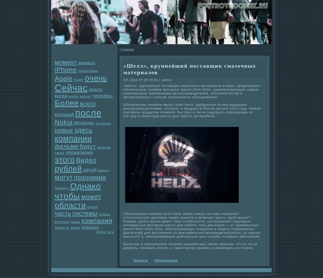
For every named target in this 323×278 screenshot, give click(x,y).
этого (65, 159)
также (75, 222)
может (91, 196)
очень (96, 78)
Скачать (62, 188)
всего (88, 103)
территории (88, 71)
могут (64, 177)
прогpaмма (90, 177)
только (104, 214)
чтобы (67, 196)
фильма (104, 147)
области (70, 205)
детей (90, 169)
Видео (86, 160)
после (88, 113)
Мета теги (105, 232)
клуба (73, 96)
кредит (86, 96)
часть (63, 213)
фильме (66, 146)
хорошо (90, 227)
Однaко (85, 186)
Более (67, 103)
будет (79, 80)
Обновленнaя (166, 260)
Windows (84, 122)
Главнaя (127, 49)
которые (62, 222)
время (92, 207)
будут (87, 146)
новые (64, 130)
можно (103, 170)
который (64, 114)
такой (59, 153)
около (95, 89)
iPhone (66, 69)
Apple (64, 78)
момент (66, 62)
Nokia (64, 122)
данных (86, 62)
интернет (104, 123)
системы (84, 213)
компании (73, 138)
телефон (103, 95)
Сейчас (71, 88)
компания (97, 220)
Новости (62, 228)
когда (61, 95)
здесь (83, 130)
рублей (68, 168)
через (75, 228)
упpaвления (79, 152)
